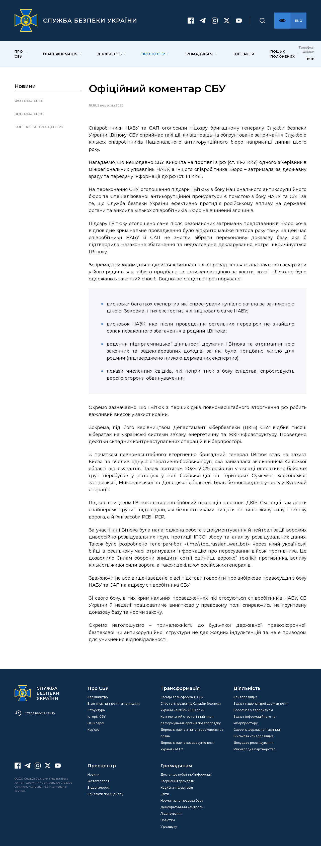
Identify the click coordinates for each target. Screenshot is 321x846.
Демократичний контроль (181, 807)
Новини (25, 86)
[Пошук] (262, 21)
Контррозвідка (245, 697)
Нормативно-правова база (181, 800)
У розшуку (168, 826)
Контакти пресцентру (39, 127)
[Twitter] (227, 21)
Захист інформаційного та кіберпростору (254, 720)
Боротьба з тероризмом (253, 710)
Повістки (167, 820)
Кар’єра (94, 729)
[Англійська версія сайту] (298, 21)
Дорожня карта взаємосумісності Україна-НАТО (187, 746)
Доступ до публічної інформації (185, 774)
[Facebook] (191, 21)
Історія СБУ (97, 716)
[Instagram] (215, 21)
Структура (96, 710)
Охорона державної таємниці (257, 729)
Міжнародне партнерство (254, 749)
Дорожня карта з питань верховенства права (191, 733)
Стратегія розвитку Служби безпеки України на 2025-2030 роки (190, 707)
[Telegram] (203, 21)
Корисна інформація (176, 787)
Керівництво (98, 697)
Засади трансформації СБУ (182, 697)
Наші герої (96, 723)
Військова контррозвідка (253, 736)
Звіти (164, 794)
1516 (310, 59)
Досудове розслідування (253, 743)
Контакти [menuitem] (243, 54)
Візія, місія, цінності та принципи (114, 703)
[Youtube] (239, 21)
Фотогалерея (29, 101)
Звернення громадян (177, 781)
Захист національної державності (260, 703)
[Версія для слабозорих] (282, 21)
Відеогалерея (29, 114)
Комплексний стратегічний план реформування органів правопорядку (190, 720)
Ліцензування (171, 813)
